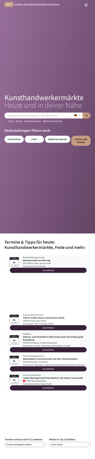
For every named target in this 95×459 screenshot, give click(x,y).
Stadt (34, 139)
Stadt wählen (57, 444)
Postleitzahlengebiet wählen (19, 444)
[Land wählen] (77, 115)
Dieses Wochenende (32, 121)
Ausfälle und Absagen (81, 140)
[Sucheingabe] (37, 115)
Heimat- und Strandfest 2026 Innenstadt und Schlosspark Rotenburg (53, 338)
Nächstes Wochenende (52, 121)
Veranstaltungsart (57, 139)
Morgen (19, 121)
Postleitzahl (14, 139)
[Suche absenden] (87, 115)
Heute (11, 121)
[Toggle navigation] (86, 5)
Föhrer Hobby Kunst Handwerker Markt (43, 317)
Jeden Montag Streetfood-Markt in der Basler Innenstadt (53, 377)
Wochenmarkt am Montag (36, 260)
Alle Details (48, 270)
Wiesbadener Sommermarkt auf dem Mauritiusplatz (50, 358)
